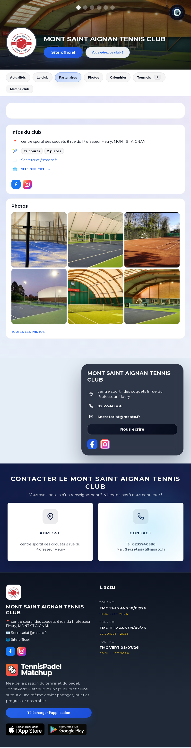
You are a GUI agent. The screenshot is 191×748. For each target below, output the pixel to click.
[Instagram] (27, 185)
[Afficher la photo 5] (106, 7)
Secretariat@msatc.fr (39, 161)
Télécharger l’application (48, 714)
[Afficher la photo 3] (92, 7)
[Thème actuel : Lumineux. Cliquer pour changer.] (177, 12)
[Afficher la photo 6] (112, 7)
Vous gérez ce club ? (108, 52)
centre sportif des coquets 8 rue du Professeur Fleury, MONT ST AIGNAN (83, 142)
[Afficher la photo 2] (85, 7)
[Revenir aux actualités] (21, 42)
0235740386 (109, 407)
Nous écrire (132, 430)
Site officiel (63, 52)
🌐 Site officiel (18, 640)
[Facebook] (16, 185)
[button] (39, 240)
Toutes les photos (28, 333)
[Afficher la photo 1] (78, 7)
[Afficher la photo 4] (99, 7)
